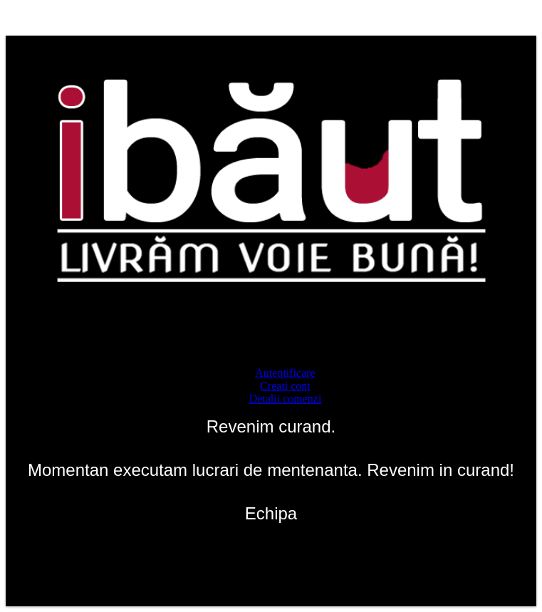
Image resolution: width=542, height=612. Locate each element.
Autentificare (285, 373)
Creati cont (285, 386)
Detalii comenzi (285, 399)
